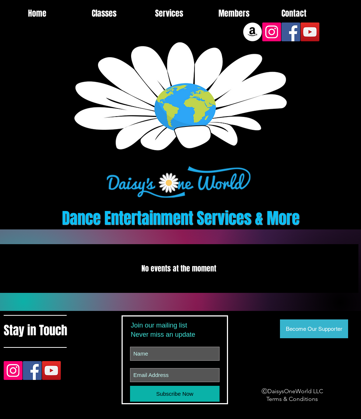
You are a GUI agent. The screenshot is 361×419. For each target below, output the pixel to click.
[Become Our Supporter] (314, 328)
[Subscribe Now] (175, 394)
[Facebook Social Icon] (290, 31)
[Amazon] (252, 31)
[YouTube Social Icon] (310, 31)
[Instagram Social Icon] (271, 31)
